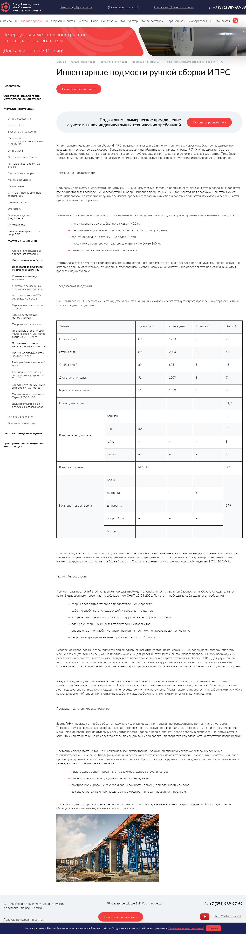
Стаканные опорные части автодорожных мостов (28, 386)
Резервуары (11, 85)
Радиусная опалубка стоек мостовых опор (28, 354)
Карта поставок (152, 21)
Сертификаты (176, 21)
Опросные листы (63, 21)
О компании (8, 21)
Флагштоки (15, 208)
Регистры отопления (20, 416)
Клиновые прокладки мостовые (25, 278)
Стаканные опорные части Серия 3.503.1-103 (28, 395)
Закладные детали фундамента (19, 216)
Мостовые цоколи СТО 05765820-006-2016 (26, 297)
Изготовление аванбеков (27, 260)
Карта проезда (152, 903)
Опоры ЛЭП (15, 150)
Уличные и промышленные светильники (24, 194)
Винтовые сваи (17, 224)
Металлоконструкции (113, 61)
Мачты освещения (19, 179)
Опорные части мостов (26, 324)
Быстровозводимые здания (22, 433)
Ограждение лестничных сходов (27, 306)
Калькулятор (129, 21)
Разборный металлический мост (28, 364)
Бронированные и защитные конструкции (23, 444)
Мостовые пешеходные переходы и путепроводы (28, 287)
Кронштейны (16, 125)
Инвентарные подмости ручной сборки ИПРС (27, 268)
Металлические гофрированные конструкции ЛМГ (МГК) (26, 141)
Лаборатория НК (201, 21)
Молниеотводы (17, 202)
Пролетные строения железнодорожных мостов (28, 344)
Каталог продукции (83, 61)
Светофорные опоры (21, 173)
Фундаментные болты (21, 423)
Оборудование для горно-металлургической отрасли (23, 97)
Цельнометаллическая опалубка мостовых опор (27, 405)
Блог (94, 21)
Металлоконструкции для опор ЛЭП (24, 232)
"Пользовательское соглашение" (186, 928)
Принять (213, 928)
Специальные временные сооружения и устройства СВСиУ (28, 375)
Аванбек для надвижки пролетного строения (26, 252)
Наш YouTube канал (227, 916)
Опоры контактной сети (23, 157)
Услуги (83, 21)
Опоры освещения (19, 118)
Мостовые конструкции (146, 61)
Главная (61, 61)
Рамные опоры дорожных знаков (24, 165)
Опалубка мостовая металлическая (24, 316)
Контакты (223, 21)
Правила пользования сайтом (23, 919)
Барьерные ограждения (22, 131)
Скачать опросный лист (79, 89)
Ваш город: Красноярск (76, 7)
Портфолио (109, 21)
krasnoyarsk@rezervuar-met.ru (174, 7)
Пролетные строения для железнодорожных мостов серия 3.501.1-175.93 (28, 333)
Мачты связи (16, 186)
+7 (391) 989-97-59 (229, 7)
